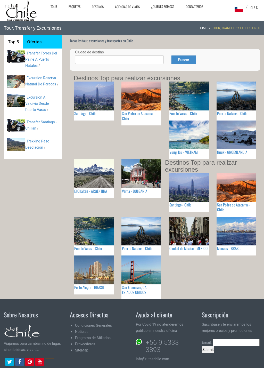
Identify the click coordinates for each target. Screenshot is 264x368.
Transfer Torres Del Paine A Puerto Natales (41, 59)
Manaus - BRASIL (229, 248)
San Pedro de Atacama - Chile (138, 115)
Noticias (81, 332)
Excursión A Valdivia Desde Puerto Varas (37, 103)
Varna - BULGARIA (134, 191)
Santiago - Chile (85, 113)
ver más (33, 350)
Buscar (183, 60)
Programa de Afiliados (93, 338)
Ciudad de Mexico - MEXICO (188, 248)
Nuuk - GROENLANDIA (232, 152)
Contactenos (194, 6)
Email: (231, 342)
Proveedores (85, 344)
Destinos (98, 6)
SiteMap (81, 350)
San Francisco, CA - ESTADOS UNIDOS (135, 289)
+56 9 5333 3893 (162, 346)
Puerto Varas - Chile (183, 113)
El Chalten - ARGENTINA (90, 191)
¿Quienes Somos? (162, 6)
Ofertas (34, 41)
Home (203, 28)
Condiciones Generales (93, 325)
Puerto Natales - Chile (232, 113)
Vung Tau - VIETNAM (183, 152)
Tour (54, 6)
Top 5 (13, 41)
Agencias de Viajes (127, 6)
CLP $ (254, 7)
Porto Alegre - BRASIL (89, 287)
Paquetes (74, 6)
